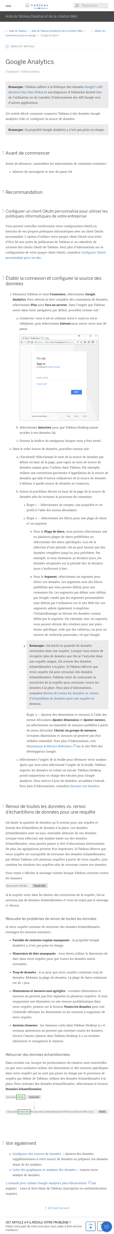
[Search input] (95, 5)
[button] (8, 5)
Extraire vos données (84, 786)
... (88, 30)
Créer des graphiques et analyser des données (44, 1170)
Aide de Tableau (16, 30)
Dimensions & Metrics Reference (50, 746)
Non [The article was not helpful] (102, 1226)
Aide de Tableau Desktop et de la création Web (57, 30)
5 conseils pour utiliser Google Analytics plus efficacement (47, 1183)
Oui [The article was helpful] (90, 1226)
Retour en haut (57, 1208)
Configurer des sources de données (37, 1154)
